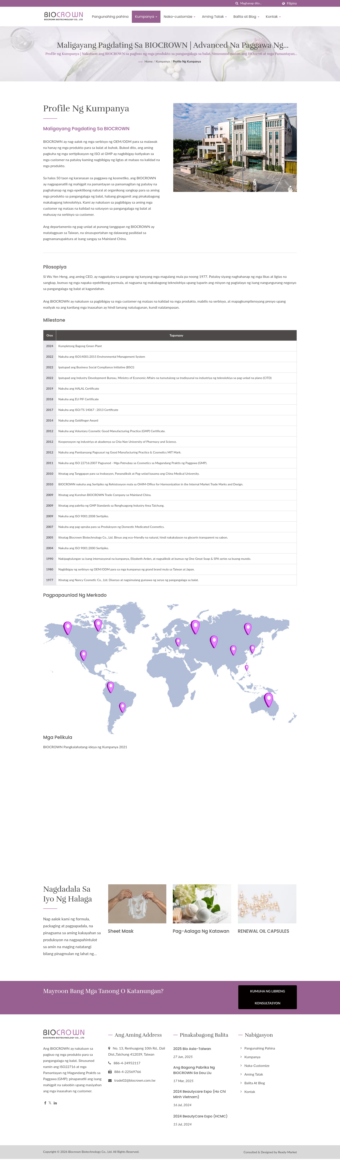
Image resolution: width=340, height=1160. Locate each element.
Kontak (273, 16)
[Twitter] (50, 1104)
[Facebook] (45, 1104)
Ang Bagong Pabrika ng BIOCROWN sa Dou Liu (194, 1071)
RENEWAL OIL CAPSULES (264, 931)
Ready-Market (287, 1153)
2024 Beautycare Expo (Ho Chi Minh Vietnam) (199, 1095)
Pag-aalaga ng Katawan (202, 931)
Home (149, 61)
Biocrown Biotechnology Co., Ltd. (90, 1153)
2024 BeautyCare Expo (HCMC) (200, 1117)
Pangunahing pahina (110, 16)
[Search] (259, 3)
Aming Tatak (214, 16)
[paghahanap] (237, 3)
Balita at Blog (246, 16)
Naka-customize (179, 16)
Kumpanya (146, 16)
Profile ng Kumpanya (187, 61)
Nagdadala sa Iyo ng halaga (71, 895)
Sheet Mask (121, 931)
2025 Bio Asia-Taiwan (192, 1049)
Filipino (292, 3)
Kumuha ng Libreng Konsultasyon (267, 999)
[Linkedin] (55, 1104)
